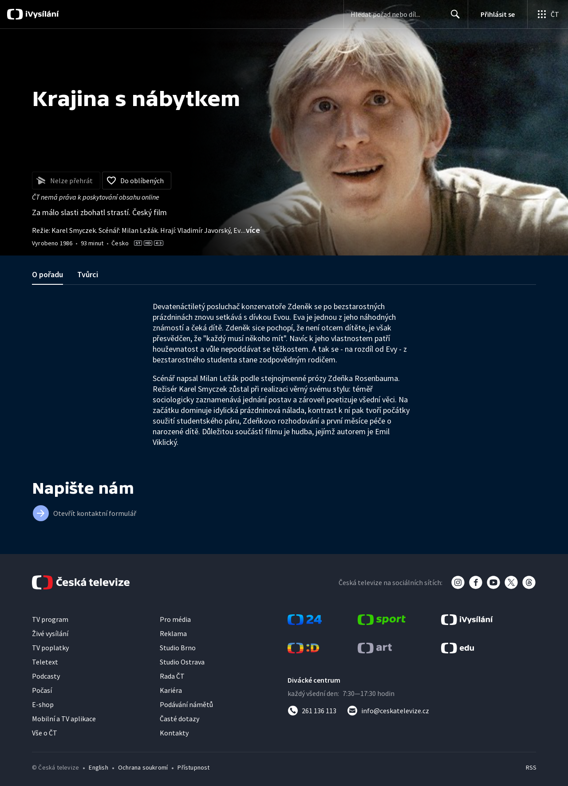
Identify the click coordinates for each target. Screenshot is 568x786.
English (98, 767)
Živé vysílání (50, 633)
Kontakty (174, 732)
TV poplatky (50, 647)
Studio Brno (178, 647)
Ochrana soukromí (143, 767)
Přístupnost (193, 767)
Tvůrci (87, 274)
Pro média (175, 619)
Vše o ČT (44, 732)
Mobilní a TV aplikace (64, 718)
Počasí (42, 690)
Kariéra (171, 690)
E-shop (43, 704)
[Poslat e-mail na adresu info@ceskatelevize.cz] (388, 710)
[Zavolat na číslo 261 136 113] (312, 710)
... (250, 230)
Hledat (452, 18)
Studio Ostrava (182, 661)
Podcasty (46, 676)
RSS (531, 767)
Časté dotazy (179, 718)
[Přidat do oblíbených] (136, 180)
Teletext (45, 661)
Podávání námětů (186, 704)
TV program (50, 619)
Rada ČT (172, 676)
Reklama (173, 633)
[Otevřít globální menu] (547, 14)
